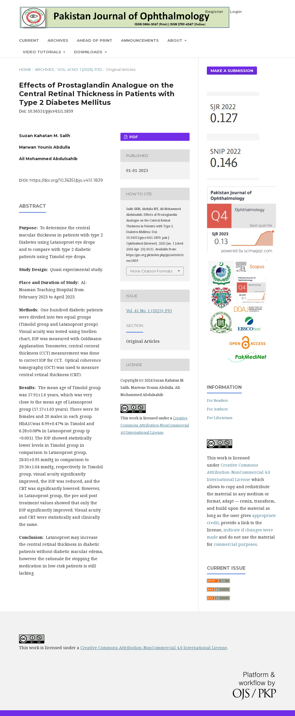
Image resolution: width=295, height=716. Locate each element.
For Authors (217, 409)
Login (236, 11)
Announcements (140, 40)
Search (262, 40)
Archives (58, 40)
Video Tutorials (42, 52)
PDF (133, 137)
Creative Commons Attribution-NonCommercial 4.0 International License (154, 425)
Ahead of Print (94, 40)
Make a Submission (232, 70)
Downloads (88, 52)
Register (214, 11)
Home (25, 69)
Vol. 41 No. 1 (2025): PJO (80, 69)
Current (29, 40)
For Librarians (219, 417)
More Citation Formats (151, 271)
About (175, 40)
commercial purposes (235, 544)
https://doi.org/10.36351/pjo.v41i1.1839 (66, 180)
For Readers (217, 400)
